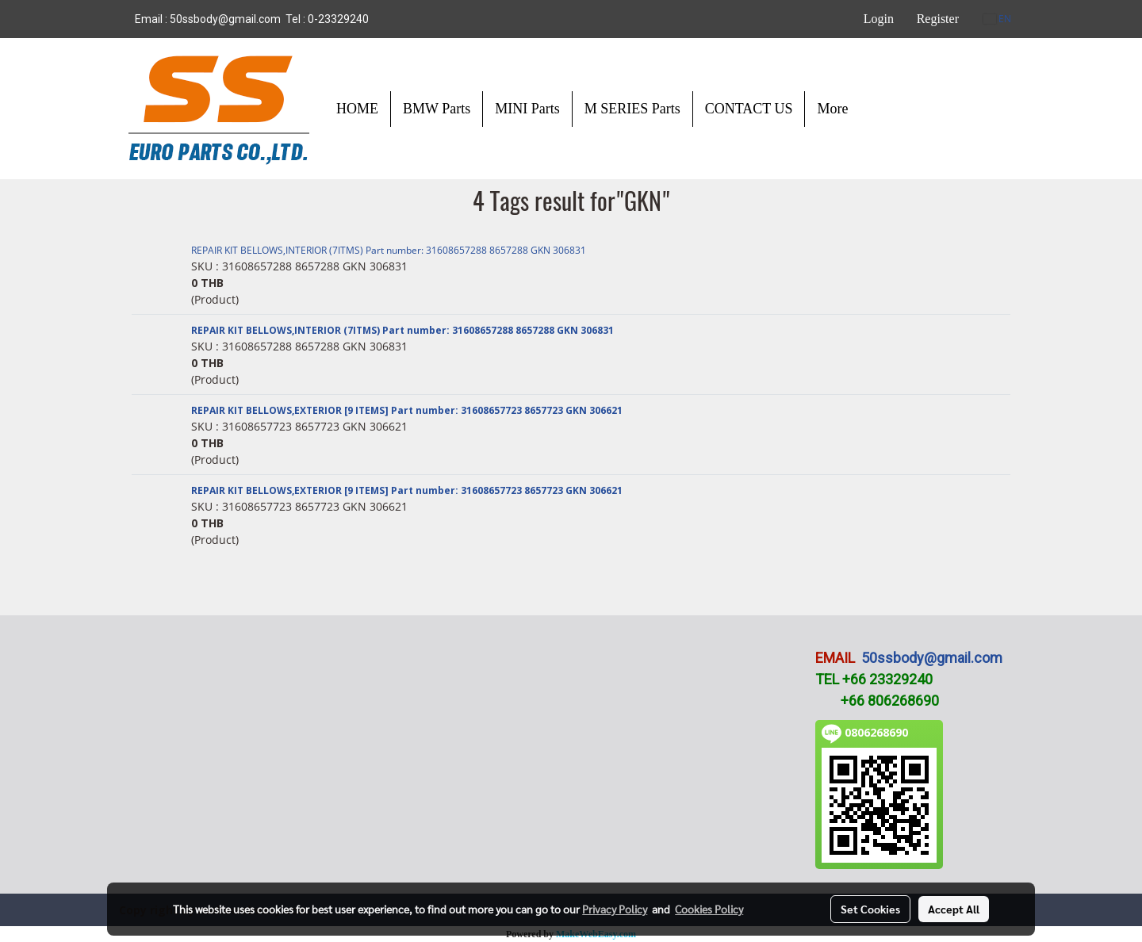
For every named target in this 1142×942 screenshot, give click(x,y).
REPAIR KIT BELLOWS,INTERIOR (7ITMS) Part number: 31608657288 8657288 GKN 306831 (388, 250)
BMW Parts (436, 109)
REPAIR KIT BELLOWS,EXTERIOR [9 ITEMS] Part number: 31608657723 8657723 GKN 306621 (407, 410)
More (832, 109)
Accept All (953, 909)
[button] (874, 108)
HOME (357, 109)
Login (879, 18)
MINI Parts (527, 109)
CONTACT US (749, 109)
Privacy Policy (614, 909)
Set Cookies (870, 909)
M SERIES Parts (632, 109)
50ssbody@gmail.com (931, 657)
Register (938, 18)
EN (997, 18)
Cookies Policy (709, 909)
